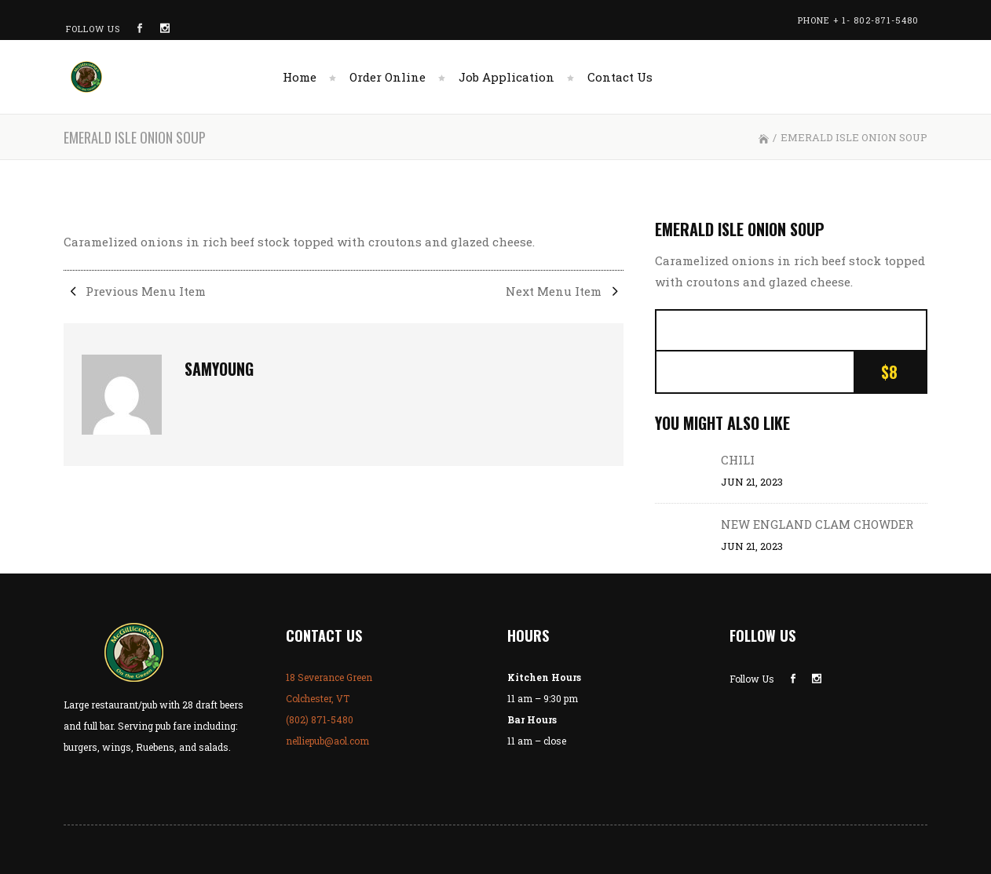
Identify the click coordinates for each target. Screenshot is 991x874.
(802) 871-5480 (319, 719)
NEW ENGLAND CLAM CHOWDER (817, 524)
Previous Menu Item (135, 291)
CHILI (738, 460)
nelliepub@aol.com (327, 740)
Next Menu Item (564, 291)
